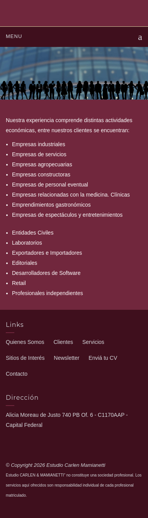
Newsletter (66, 358)
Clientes (63, 342)
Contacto (16, 374)
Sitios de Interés (25, 358)
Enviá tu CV (102, 358)
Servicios (93, 342)
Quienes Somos (25, 342)
